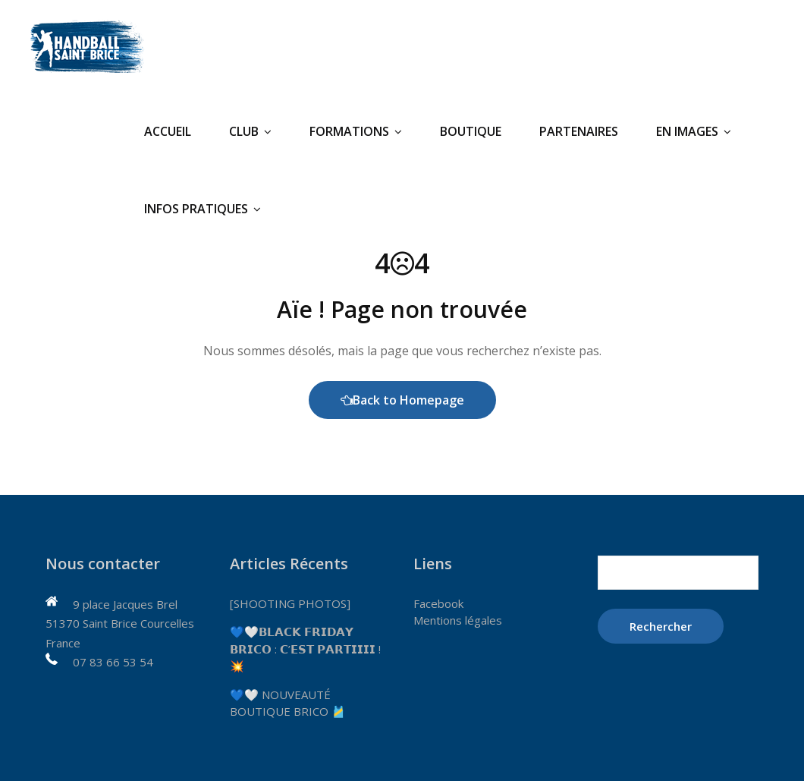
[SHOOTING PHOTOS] (290, 603)
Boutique (470, 131)
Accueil (167, 131)
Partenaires (578, 131)
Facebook (438, 603)
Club (250, 131)
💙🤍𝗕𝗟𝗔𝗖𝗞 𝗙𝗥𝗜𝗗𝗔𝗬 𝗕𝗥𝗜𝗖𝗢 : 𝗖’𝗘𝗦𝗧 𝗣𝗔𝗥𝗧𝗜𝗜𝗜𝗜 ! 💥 (305, 648)
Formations (355, 131)
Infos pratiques (202, 208)
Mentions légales (457, 620)
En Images (693, 131)
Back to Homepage (402, 400)
